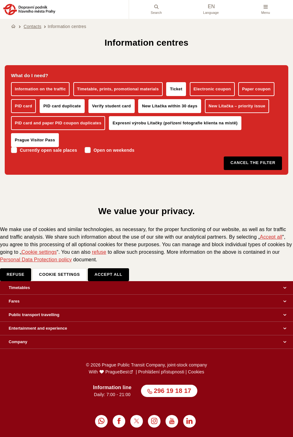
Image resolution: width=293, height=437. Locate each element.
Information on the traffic (40, 89)
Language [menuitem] (211, 9)
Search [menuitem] (156, 9)
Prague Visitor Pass (35, 140)
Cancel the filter (252, 162)
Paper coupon (256, 89)
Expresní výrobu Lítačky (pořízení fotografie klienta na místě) (175, 123)
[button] (29, 14)
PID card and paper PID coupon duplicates (58, 123)
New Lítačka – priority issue (237, 106)
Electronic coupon (212, 89)
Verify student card (111, 106)
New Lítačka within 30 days (169, 106)
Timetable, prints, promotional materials (118, 89)
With (109, 371)
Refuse (16, 274)
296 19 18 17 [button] (172, 390)
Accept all (271, 237)
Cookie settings (39, 252)
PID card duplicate (62, 106)
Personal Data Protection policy (36, 259)
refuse (99, 252)
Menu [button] (265, 9)
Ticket (176, 89)
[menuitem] (101, 421)
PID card (23, 106)
